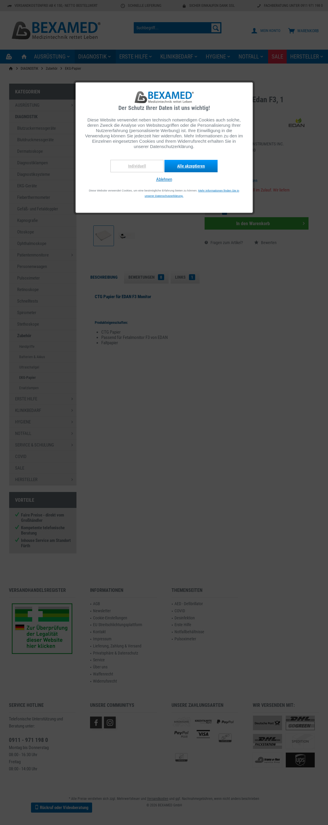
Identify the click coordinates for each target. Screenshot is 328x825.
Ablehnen (164, 179)
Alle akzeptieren (191, 166)
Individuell (137, 166)
